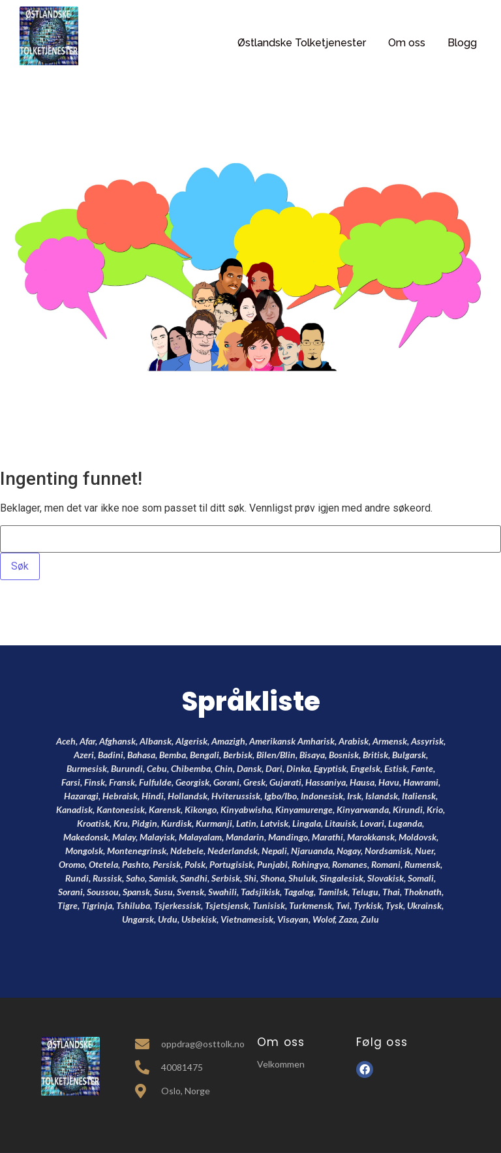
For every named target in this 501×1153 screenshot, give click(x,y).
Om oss (406, 43)
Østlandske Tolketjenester (301, 43)
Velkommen (281, 1063)
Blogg (462, 43)
